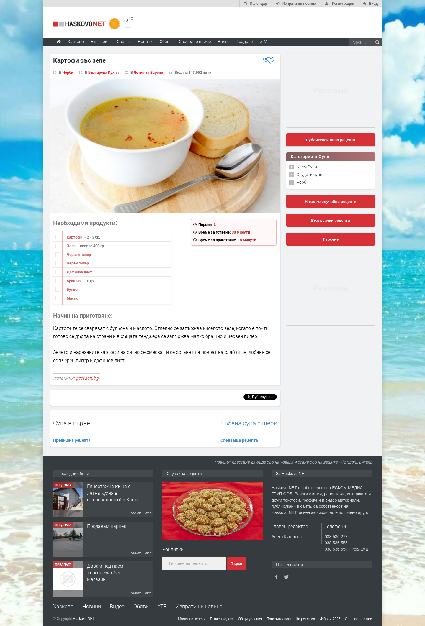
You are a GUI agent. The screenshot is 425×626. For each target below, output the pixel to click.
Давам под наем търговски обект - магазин (106, 572)
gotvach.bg (87, 378)
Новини (145, 41)
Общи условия (250, 619)
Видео (117, 606)
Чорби (67, 72)
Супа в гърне (71, 423)
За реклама (305, 619)
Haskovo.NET (84, 619)
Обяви (141, 606)
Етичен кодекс (222, 619)
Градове (245, 41)
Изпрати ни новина (199, 606)
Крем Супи (307, 167)
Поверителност (279, 619)
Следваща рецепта (239, 440)
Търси (236, 564)
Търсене (331, 239)
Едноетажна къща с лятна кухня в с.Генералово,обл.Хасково (116, 492)
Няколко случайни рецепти (330, 201)
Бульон (73, 289)
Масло (72, 298)
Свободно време (195, 41)
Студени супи (309, 174)
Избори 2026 (330, 619)
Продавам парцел (106, 526)
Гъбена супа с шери (248, 423)
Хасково (63, 606)
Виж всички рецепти (330, 220)
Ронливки (173, 549)
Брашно (74, 280)
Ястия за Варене (148, 72)
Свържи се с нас (358, 619)
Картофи (75, 237)
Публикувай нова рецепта (330, 140)
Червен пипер (79, 254)
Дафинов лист (79, 272)
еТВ (162, 606)
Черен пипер (78, 263)
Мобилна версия (192, 618)
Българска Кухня (103, 72)
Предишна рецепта (72, 440)
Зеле (71, 245)
